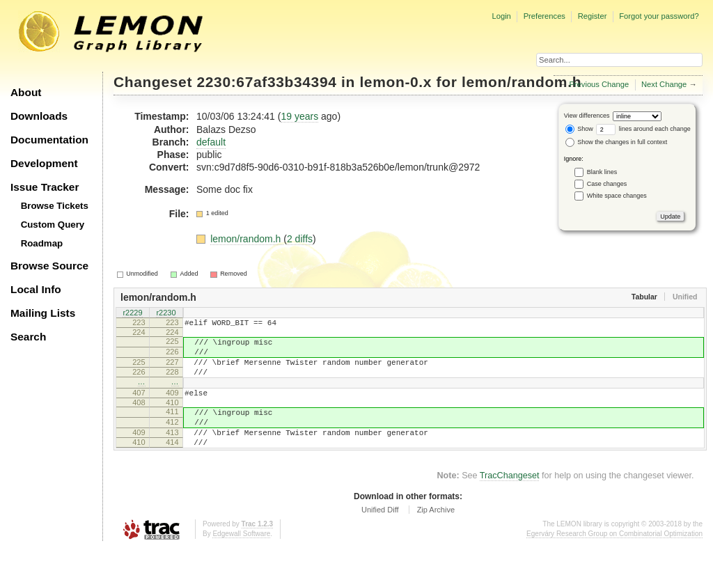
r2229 (132, 313)
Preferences (544, 16)
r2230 (165, 313)
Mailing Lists (42, 313)
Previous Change (599, 84)
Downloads (39, 116)
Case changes (607, 183)
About (25, 92)
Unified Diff (380, 535)
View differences (587, 115)
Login (501, 16)
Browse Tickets (54, 206)
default (211, 142)
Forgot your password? (658, 16)
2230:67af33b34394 (267, 82)
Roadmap (42, 243)
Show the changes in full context (616, 142)
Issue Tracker (44, 187)
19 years (299, 116)
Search (28, 337)
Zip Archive (436, 535)
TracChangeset (510, 500)
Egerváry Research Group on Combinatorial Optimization (614, 559)
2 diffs (300, 238)
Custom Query (53, 224)
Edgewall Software (241, 559)
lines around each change (643, 128)
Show (579, 128)
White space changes (617, 195)
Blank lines (602, 171)
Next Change (664, 84)
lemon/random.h (521, 82)
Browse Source (49, 266)
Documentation (49, 140)
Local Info (35, 289)
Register (592, 16)
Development (44, 163)
